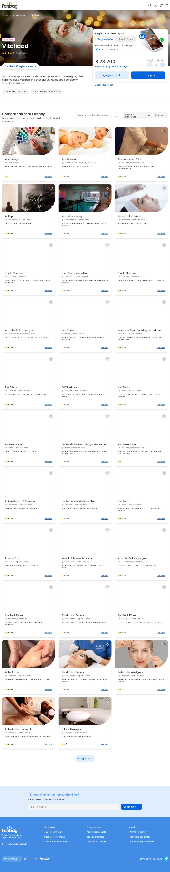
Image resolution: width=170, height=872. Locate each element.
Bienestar (20, 15)
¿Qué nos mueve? (53, 832)
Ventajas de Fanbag (96, 841)
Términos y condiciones (150, 858)
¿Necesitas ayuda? (14, 844)
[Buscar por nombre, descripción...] (97, 115)
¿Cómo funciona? (104, 85)
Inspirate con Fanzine (54, 836)
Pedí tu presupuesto (96, 832)
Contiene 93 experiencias (20, 66)
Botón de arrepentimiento (141, 841)
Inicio (6, 15)
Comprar (148, 75)
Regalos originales (95, 836)
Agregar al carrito (112, 75)
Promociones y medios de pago (111, 66)
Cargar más (85, 758)
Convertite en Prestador (56, 841)
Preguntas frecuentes (139, 836)
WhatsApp (113, 49)
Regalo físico (126, 39)
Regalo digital (105, 39)
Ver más (48, 177)
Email (99, 49)
